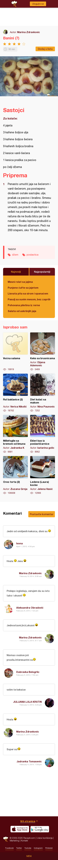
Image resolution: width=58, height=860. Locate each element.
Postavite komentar (41, 514)
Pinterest (49, 848)
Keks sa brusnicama (42, 351)
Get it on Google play (39, 829)
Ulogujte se (38, 4)
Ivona (19, 543)
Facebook (9, 848)
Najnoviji (16, 271)
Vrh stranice (27, 821)
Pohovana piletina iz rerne (24, 305)
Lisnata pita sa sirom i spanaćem (28, 293)
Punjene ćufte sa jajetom (23, 287)
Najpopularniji (42, 271)
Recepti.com (5, 839)
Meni (29, 856)
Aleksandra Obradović (29, 607)
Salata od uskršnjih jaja (22, 311)
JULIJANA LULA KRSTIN (27, 701)
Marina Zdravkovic (28, 32)
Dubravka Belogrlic (27, 671)
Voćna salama (15, 351)
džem (15, 254)
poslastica (32, 254)
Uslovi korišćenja (44, 838)
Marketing (14, 840)
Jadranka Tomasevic (29, 761)
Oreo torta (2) (15, 475)
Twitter (19, 848)
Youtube (27, 848)
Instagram (38, 848)
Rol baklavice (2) (15, 393)
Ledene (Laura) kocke (42, 475)
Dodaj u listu (45, 48)
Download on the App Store (20, 829)
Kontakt (24, 840)
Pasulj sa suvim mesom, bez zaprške (29, 299)
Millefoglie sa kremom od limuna (15, 434)
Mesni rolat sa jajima (20, 281)
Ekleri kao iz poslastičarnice (42, 434)
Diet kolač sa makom (42, 393)
